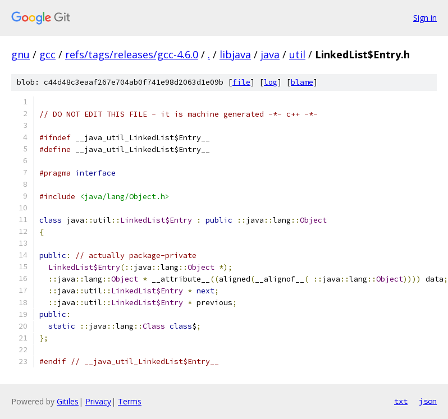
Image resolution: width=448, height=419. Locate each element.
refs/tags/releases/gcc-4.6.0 (131, 54)
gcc (47, 54)
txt (401, 401)
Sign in (425, 17)
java (270, 54)
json (428, 401)
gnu (20, 54)
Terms (129, 401)
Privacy (98, 401)
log (270, 82)
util (297, 54)
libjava (235, 54)
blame (302, 82)
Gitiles (68, 401)
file (241, 82)
